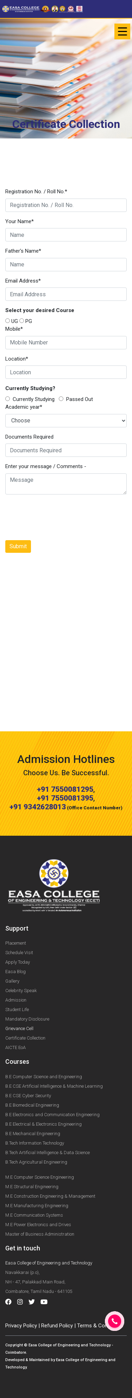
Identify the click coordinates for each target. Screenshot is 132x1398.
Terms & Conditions (100, 1325)
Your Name (19, 221)
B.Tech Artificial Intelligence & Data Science (47, 1152)
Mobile (14, 329)
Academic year (23, 407)
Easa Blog (15, 971)
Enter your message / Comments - (45, 466)
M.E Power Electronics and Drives (38, 1224)
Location (16, 359)
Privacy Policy (21, 1325)
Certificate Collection (25, 1038)
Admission (15, 1000)
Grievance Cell (19, 1028)
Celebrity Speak (21, 990)
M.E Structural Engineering (31, 1186)
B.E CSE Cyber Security (28, 1095)
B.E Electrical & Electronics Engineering (43, 1124)
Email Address (23, 281)
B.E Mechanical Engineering (32, 1133)
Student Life (17, 1009)
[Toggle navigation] (122, 31)
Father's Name (23, 251)
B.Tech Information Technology (34, 1143)
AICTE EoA (15, 1047)
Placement (15, 943)
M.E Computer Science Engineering (39, 1177)
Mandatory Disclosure (27, 1019)
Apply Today (17, 962)
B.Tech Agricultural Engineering (36, 1162)
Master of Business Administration (39, 1234)
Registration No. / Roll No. (36, 191)
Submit (18, 546)
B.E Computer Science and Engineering (43, 1076)
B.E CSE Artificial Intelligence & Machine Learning (54, 1086)
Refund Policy (57, 1325)
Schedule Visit (19, 952)
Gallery (12, 981)
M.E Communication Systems (34, 1215)
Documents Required (29, 437)
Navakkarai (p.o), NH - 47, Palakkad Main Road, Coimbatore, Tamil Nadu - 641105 (38, 1282)
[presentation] (58, 517)
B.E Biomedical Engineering (32, 1105)
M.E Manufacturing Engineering (36, 1205)
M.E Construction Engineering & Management (50, 1196)
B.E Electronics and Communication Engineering (52, 1114)
